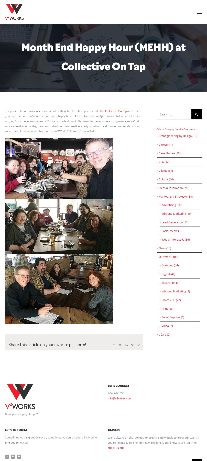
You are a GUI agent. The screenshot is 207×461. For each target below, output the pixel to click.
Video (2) (167, 326)
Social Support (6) (173, 317)
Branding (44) (170, 265)
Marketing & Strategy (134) (176, 196)
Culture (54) (166, 179)
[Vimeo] (13, 423)
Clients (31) (166, 171)
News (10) (165, 248)
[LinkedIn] (7, 423)
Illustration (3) (170, 283)
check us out (116, 414)
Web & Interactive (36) (176, 239)
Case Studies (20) (169, 153)
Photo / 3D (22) (171, 300)
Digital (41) (168, 274)
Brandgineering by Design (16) (178, 136)
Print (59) (167, 308)
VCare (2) (164, 334)
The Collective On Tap (113, 111)
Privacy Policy (134, 452)
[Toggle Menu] (199, 12)
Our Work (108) (168, 257)
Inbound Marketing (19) (176, 214)
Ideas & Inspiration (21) (173, 188)
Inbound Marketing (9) (176, 291)
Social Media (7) (171, 231)
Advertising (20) (171, 205)
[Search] (196, 114)
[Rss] (19, 423)
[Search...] (174, 114)
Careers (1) (166, 144)
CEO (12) (164, 162)
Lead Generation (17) (175, 222)
